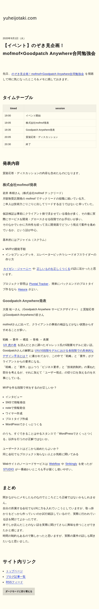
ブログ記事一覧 (16, 576)
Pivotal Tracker (38, 283)
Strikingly (71, 463)
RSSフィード (14, 582)
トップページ (14, 571)
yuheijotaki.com (20, 18)
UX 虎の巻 (10, 345)
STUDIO (8, 469)
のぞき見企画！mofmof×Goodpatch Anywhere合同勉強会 (48, 73)
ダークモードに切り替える (18, 591)
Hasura (22, 289)
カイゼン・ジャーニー (17, 268)
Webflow (54, 463)
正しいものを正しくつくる (53, 268)
